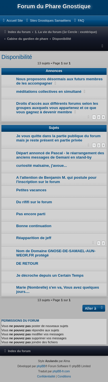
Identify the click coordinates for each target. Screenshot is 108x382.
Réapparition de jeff (33, 238)
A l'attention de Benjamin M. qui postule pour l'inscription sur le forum (56, 179)
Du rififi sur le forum (34, 202)
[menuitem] (12, 20)
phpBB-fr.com (61, 371)
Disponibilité (16, 57)
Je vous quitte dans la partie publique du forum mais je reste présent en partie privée (58, 138)
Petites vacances (31, 190)
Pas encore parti (30, 214)
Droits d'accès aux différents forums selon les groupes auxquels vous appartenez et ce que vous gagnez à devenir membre (57, 107)
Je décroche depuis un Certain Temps (50, 275)
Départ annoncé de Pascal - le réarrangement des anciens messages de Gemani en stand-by (60, 155)
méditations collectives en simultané (48, 91)
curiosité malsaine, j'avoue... (41, 165)
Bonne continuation (33, 226)
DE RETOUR (27, 263)
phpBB (41, 366)
